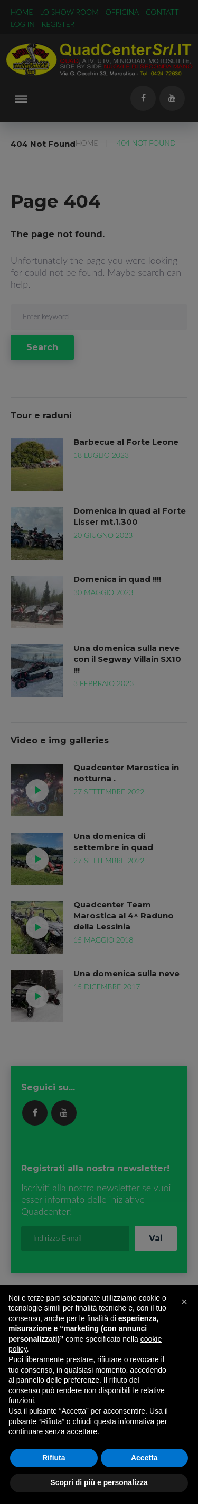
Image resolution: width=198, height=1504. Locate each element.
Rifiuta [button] (53, 1458)
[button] (184, 1301)
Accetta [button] (144, 1458)
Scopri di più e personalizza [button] (98, 1482)
